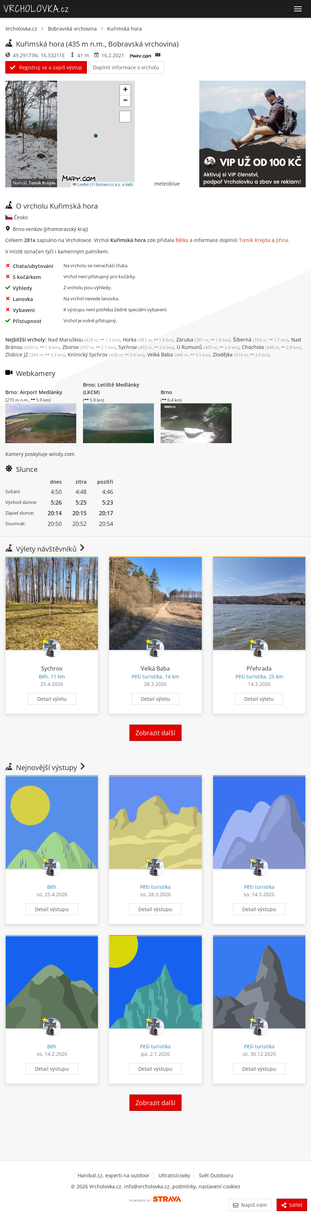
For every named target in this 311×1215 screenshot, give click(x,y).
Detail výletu (52, 698)
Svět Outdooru (216, 1175)
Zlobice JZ (35, 354)
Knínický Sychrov (106, 354)
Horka (148, 339)
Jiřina (282, 240)
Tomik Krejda (42, 183)
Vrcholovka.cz (21, 28)
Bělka (182, 240)
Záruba (203, 339)
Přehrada (259, 668)
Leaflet (81, 184)
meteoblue (167, 183)
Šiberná (260, 339)
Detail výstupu (52, 909)
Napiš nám (250, 1204)
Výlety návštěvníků (45, 549)
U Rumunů (208, 347)
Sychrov (146, 347)
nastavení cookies (219, 1186)
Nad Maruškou (84, 339)
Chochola (271, 347)
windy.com (61, 454)
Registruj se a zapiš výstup (46, 67)
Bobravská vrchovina (72, 28)
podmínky (184, 1186)
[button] (96, 136)
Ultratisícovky (174, 1175)
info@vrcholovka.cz (147, 1186)
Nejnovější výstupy (46, 767)
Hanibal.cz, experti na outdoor (114, 1175)
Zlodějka (241, 354)
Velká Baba (178, 354)
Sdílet (291, 1204)
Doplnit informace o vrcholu (126, 67)
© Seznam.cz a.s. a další (112, 184)
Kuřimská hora (124, 28)
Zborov (89, 347)
